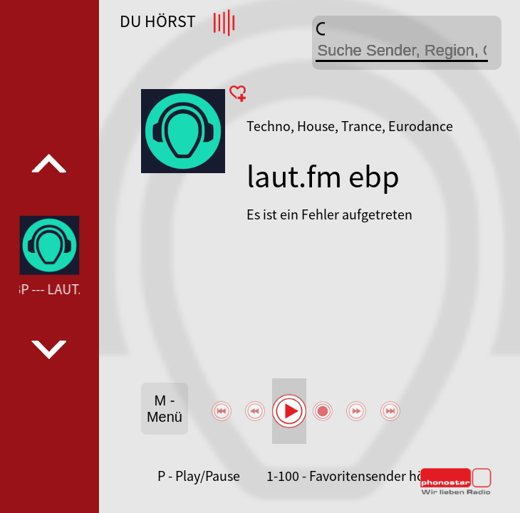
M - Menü (164, 409)
